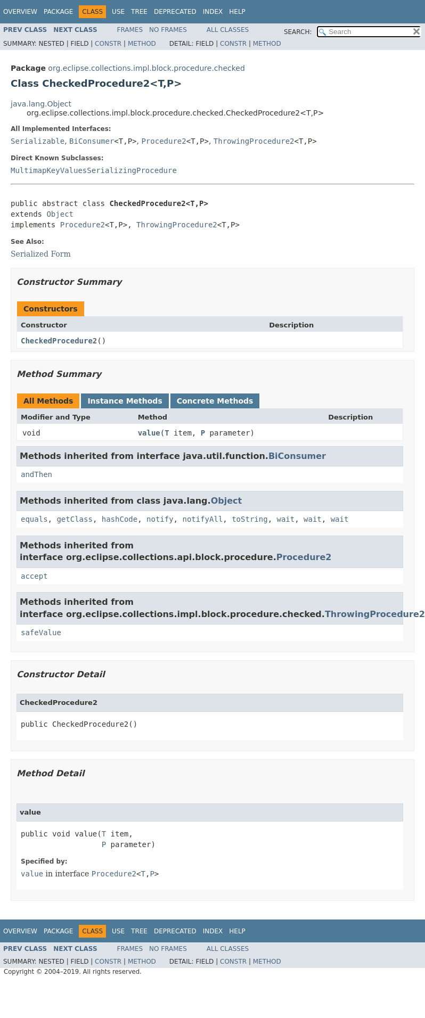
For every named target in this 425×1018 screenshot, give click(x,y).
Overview (20, 11)
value (149, 433)
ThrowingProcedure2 (254, 141)
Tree (139, 11)
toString (249, 519)
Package (58, 11)
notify (160, 519)
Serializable (37, 141)
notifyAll (202, 519)
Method (142, 43)
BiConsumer (91, 141)
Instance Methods (124, 401)
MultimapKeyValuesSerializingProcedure (94, 170)
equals (34, 519)
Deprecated (175, 11)
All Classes (228, 30)
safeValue (41, 632)
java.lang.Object (41, 104)
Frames (130, 30)
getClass (74, 519)
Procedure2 (163, 141)
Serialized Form (41, 254)
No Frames (168, 30)
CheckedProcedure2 (59, 340)
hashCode (119, 519)
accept (34, 576)
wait (285, 519)
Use (118, 11)
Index (213, 11)
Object (59, 214)
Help (237, 11)
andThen (36, 474)
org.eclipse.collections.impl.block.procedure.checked (146, 68)
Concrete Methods (215, 401)
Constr (108, 43)
